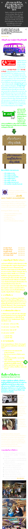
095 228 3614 (21, 248)
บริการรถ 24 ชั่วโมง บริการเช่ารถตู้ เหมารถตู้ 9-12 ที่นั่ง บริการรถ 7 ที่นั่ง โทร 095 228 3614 (14, 6)
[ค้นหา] (26, 3)
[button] (26, 29)
